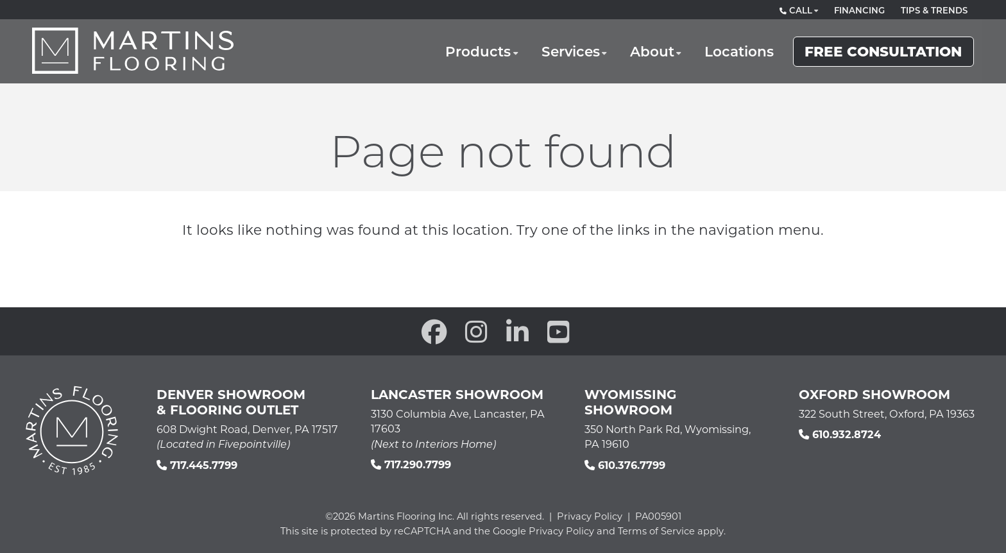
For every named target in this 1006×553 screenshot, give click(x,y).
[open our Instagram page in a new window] (476, 331)
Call (796, 10)
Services (570, 51)
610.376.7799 (624, 465)
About (652, 51)
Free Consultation (883, 50)
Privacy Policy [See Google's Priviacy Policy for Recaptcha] (561, 531)
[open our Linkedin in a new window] (517, 331)
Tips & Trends (934, 10)
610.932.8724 (840, 434)
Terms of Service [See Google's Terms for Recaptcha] (656, 531)
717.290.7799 (411, 464)
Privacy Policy (589, 516)
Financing (859, 10)
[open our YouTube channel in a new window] (558, 331)
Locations (739, 51)
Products (478, 51)
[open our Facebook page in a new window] (434, 331)
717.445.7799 (197, 465)
